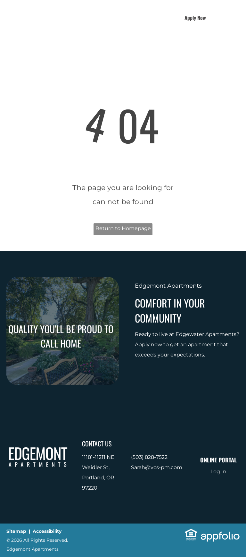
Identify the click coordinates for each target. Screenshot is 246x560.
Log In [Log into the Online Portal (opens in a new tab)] (218, 471)
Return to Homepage (123, 228)
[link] (191, 533)
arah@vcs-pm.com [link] (158, 467)
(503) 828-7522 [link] (149, 457)
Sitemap (16, 531)
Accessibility (47, 531)
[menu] (232, 17)
